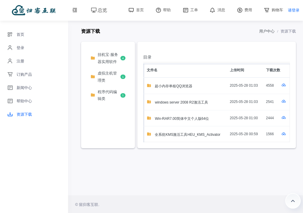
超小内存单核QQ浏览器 (169, 86)
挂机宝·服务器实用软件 (108, 58)
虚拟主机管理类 (108, 76)
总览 (99, 10)
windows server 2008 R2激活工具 (177, 102)
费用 (244, 10)
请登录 (293, 10)
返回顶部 (293, 201)
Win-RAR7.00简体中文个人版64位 (178, 119)
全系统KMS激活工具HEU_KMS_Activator (183, 135)
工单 (190, 10)
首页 (135, 10)
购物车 (273, 10)
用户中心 (267, 31)
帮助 (162, 10)
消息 (217, 10)
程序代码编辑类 (108, 95)
